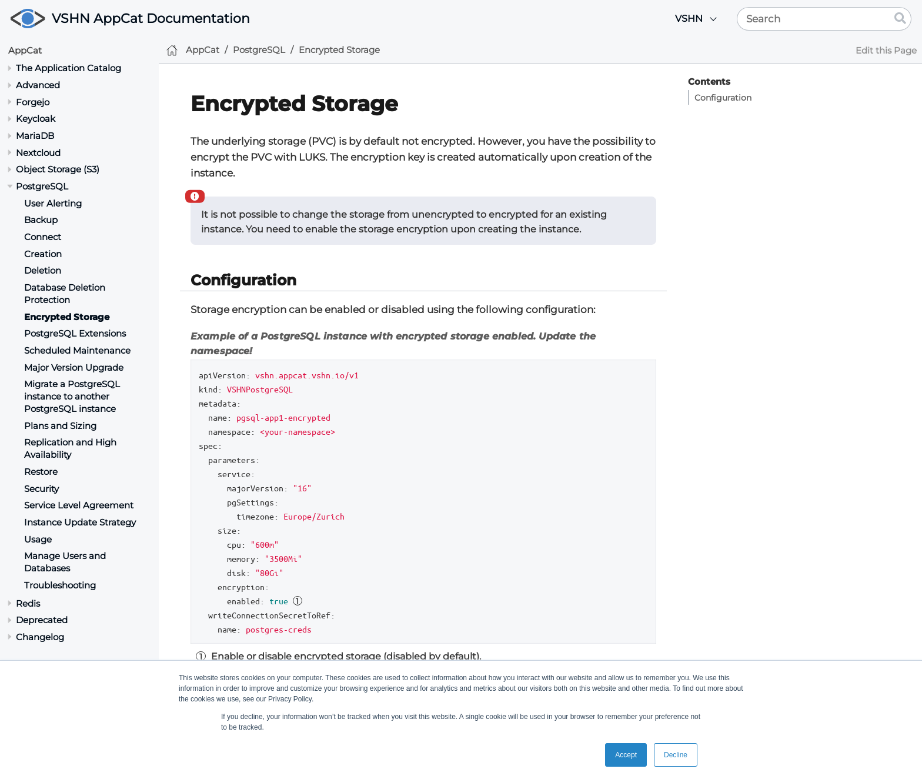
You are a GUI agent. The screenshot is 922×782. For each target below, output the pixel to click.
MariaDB (35, 135)
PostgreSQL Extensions (75, 333)
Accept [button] (626, 755)
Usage (38, 539)
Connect (42, 236)
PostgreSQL (42, 186)
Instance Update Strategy (80, 522)
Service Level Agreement (78, 505)
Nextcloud (38, 152)
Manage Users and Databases (65, 562)
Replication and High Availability (70, 448)
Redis (28, 603)
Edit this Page (886, 50)
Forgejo (32, 102)
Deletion (42, 270)
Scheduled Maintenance (77, 350)
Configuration (722, 97)
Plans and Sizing (60, 425)
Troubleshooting (60, 585)
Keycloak (35, 118)
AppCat (25, 50)
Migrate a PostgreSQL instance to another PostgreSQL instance (72, 396)
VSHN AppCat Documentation (151, 18)
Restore (41, 471)
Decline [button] (675, 755)
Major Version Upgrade (73, 367)
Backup (41, 219)
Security (41, 488)
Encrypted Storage (66, 316)
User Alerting (53, 203)
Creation (43, 253)
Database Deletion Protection (64, 293)
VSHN (689, 18)
